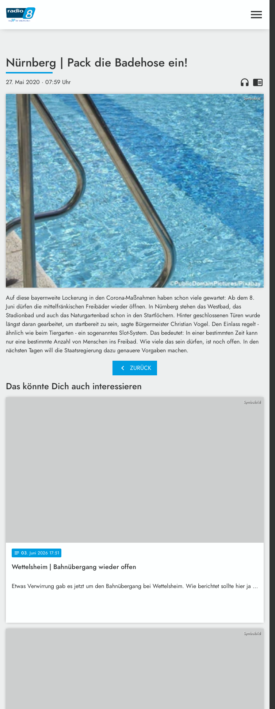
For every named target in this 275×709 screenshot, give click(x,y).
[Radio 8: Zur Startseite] (70, 14)
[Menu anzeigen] (256, 14)
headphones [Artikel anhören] (245, 82)
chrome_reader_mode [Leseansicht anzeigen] (258, 82)
